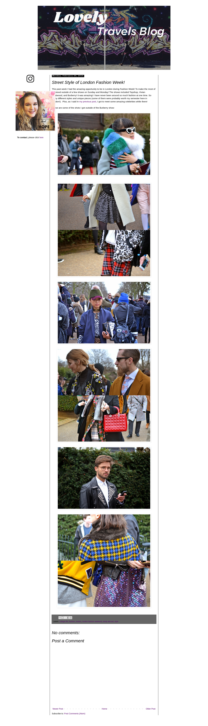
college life (63, 621)
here (41, 137)
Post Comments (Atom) (74, 713)
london (78, 621)
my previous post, (88, 101)
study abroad (108, 621)
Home (104, 709)
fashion (72, 621)
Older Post (150, 709)
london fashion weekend (92, 621)
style (116, 621)
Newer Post (58, 709)
